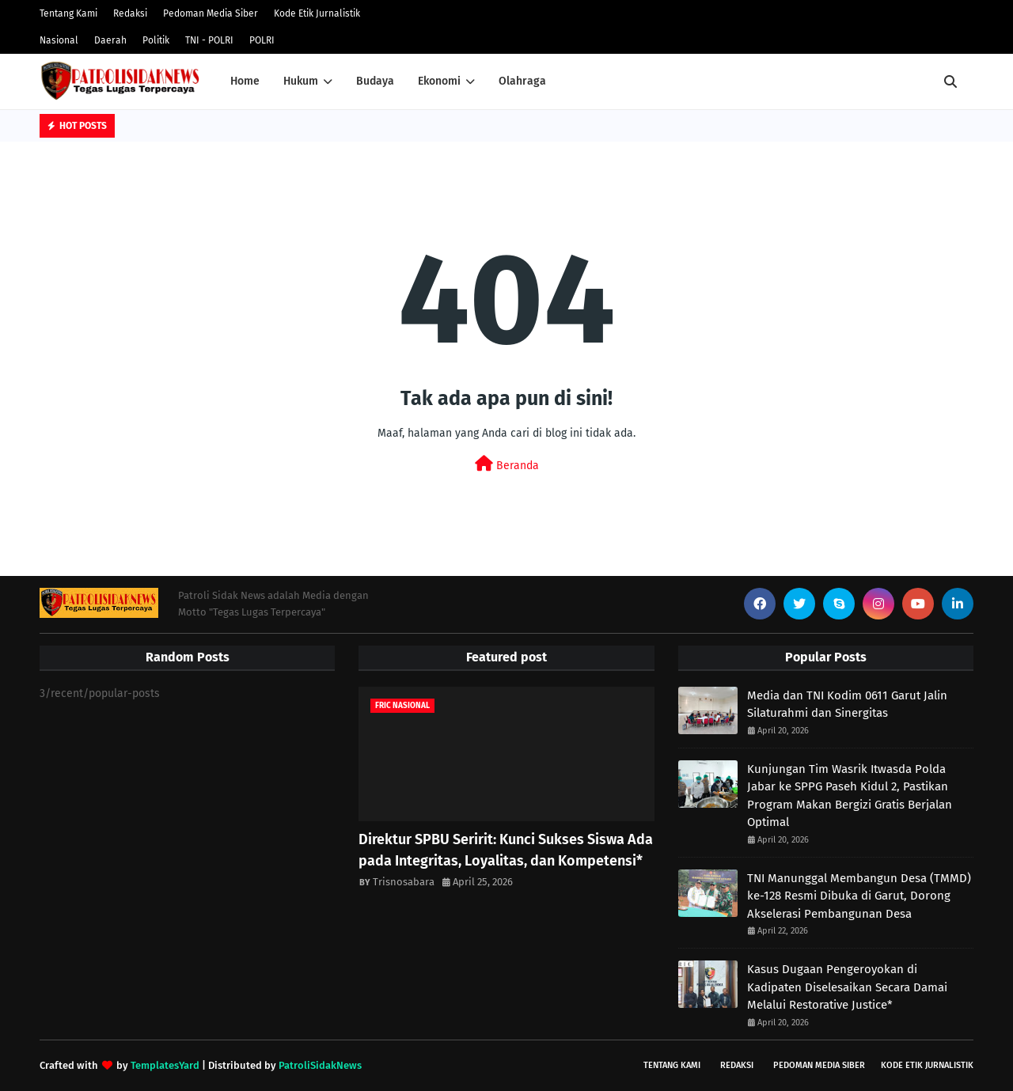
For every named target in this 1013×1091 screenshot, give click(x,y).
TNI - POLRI (209, 40)
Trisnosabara (403, 882)
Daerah (110, 40)
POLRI (262, 40)
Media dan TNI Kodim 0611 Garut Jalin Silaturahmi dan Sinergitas (847, 704)
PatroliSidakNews (320, 1065)
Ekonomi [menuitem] (439, 81)
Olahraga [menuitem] (522, 81)
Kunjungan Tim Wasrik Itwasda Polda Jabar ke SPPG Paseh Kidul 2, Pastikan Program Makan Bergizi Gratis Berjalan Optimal (849, 796)
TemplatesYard (165, 1065)
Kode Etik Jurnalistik (317, 13)
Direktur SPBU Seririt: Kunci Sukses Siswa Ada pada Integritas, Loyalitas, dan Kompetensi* (506, 850)
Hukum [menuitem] (300, 81)
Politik (155, 40)
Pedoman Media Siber (210, 13)
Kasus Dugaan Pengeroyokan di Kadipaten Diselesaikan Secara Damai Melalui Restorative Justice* (847, 987)
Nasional (59, 40)
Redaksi (130, 13)
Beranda (507, 464)
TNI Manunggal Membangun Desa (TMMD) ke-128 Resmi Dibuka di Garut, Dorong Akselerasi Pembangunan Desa (859, 896)
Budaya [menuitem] (375, 81)
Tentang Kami (68, 13)
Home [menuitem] (245, 81)
